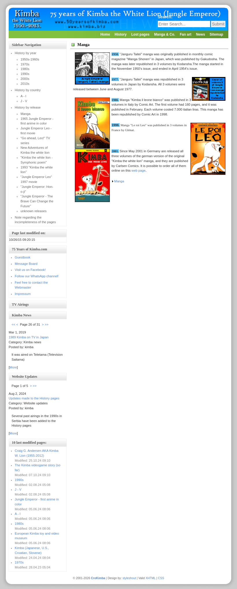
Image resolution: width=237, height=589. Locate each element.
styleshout (129, 578)
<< (13, 324)
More (13, 367)
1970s (19, 562)
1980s (19, 523)
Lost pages (140, 34)
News (200, 34)
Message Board (26, 263)
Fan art (185, 34)
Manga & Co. (164, 34)
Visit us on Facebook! (30, 269)
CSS (161, 578)
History (121, 34)
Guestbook (22, 257)
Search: (166, 16)
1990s (19, 480)
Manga (119, 181)
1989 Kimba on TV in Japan (29, 337)
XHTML (151, 578)
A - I (18, 513)
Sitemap (216, 34)
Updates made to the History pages (34, 398)
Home (105, 34)
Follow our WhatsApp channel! (37, 276)
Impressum (23, 294)
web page (139, 170)
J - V (18, 489)
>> (47, 324)
